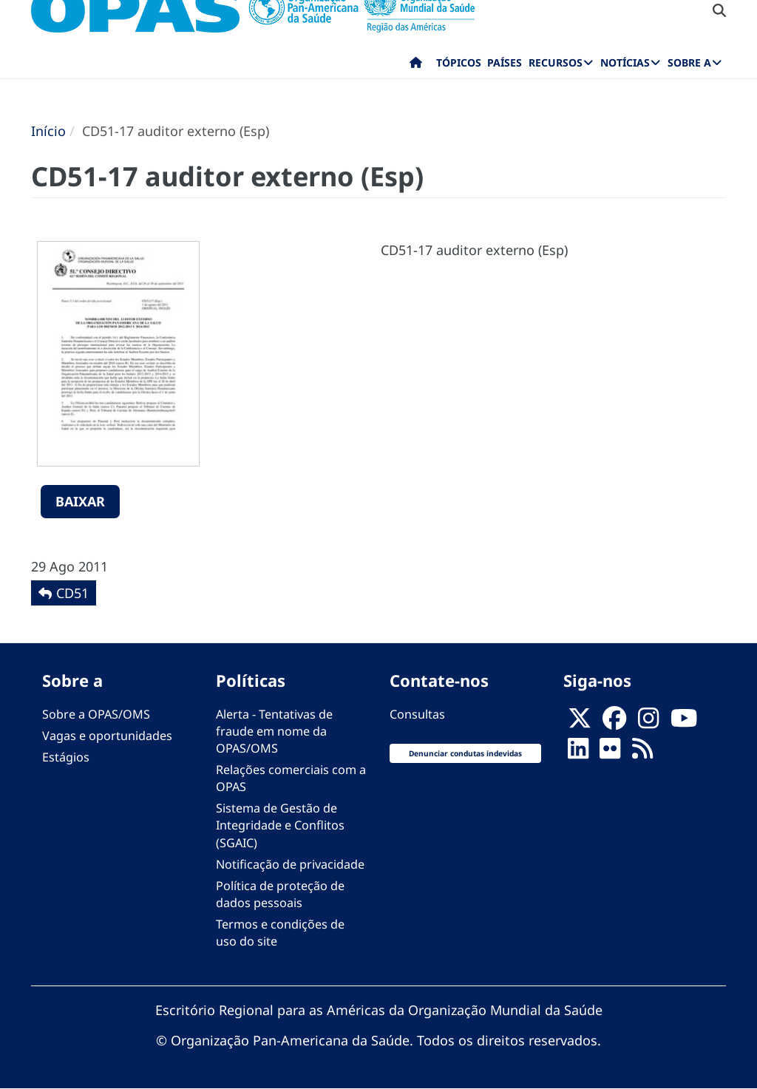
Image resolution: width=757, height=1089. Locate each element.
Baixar (80, 501)
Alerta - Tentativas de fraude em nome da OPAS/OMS (274, 731)
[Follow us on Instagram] (648, 722)
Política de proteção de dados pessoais (280, 894)
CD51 (72, 593)
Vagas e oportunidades (107, 735)
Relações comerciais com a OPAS (291, 778)
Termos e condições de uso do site (280, 932)
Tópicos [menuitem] (458, 62)
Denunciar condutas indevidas (465, 753)
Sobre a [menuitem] (689, 62)
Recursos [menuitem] (556, 62)
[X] (579, 722)
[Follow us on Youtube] (684, 722)
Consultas (417, 714)
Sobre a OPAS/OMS (96, 714)
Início (48, 131)
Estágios (65, 757)
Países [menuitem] (504, 62)
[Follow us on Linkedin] (578, 752)
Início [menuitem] (416, 66)
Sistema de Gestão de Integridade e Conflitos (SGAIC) (280, 825)
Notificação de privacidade (290, 864)
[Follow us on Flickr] (610, 752)
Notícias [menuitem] (625, 62)
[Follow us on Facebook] (614, 722)
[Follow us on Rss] (642, 752)
